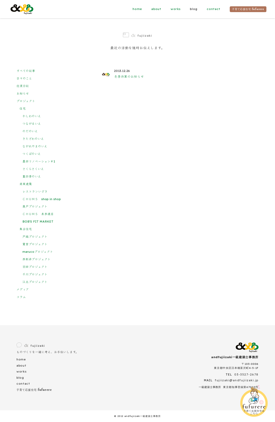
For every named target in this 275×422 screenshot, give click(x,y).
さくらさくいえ (33, 169)
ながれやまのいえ (34, 146)
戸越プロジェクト (35, 236)
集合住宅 (25, 229)
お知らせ (22, 93)
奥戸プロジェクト (35, 206)
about (156, 9)
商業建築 (25, 184)
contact (213, 9)
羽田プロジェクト (35, 267)
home (137, 9)
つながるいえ (31, 123)
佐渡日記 (22, 86)
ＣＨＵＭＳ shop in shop (41, 199)
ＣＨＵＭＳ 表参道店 (38, 214)
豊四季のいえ (31, 176)
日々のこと (24, 78)
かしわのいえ (31, 116)
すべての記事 (25, 71)
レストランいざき (35, 191)
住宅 (22, 108)
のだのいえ (30, 131)
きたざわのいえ (33, 138)
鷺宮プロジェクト (35, 244)
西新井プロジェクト (36, 259)
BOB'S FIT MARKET (37, 221)
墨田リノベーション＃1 (38, 161)
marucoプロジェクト (37, 251)
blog (20, 377)
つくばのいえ (31, 154)
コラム (21, 297)
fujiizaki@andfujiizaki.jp (237, 380)
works (176, 9)
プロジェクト (25, 101)
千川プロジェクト (35, 274)
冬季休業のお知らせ (129, 77)
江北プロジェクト (35, 282)
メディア (22, 289)
